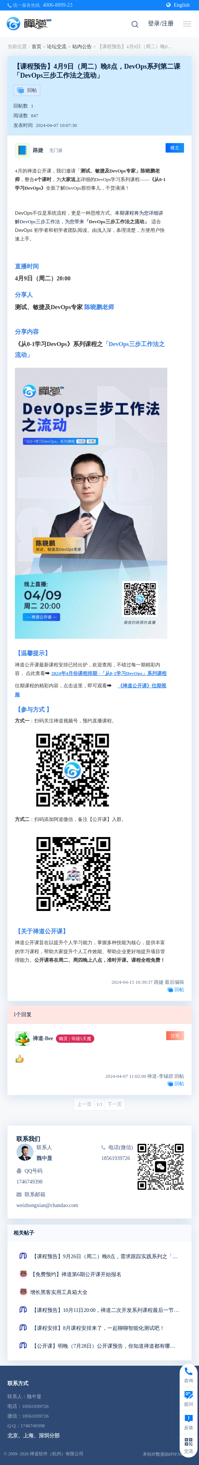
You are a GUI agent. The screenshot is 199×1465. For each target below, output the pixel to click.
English (178, 5)
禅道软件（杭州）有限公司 (56, 1453)
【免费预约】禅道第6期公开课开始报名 (75, 1274)
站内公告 (82, 46)
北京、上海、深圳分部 (33, 1435)
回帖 (27, 90)
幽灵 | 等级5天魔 (75, 1038)
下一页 (114, 1104)
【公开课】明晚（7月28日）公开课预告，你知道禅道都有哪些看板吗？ (106, 1346)
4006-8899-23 (57, 5)
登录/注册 (160, 23)
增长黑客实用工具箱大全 (59, 1292)
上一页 (84, 1104)
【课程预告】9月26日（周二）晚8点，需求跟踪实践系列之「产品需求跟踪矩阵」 (106, 1256)
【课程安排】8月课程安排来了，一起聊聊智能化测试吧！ (98, 1328)
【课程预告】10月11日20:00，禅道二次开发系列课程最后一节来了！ (106, 1310)
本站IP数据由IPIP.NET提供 (169, 1454)
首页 (36, 46)
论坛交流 (56, 46)
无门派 (56, 150)
